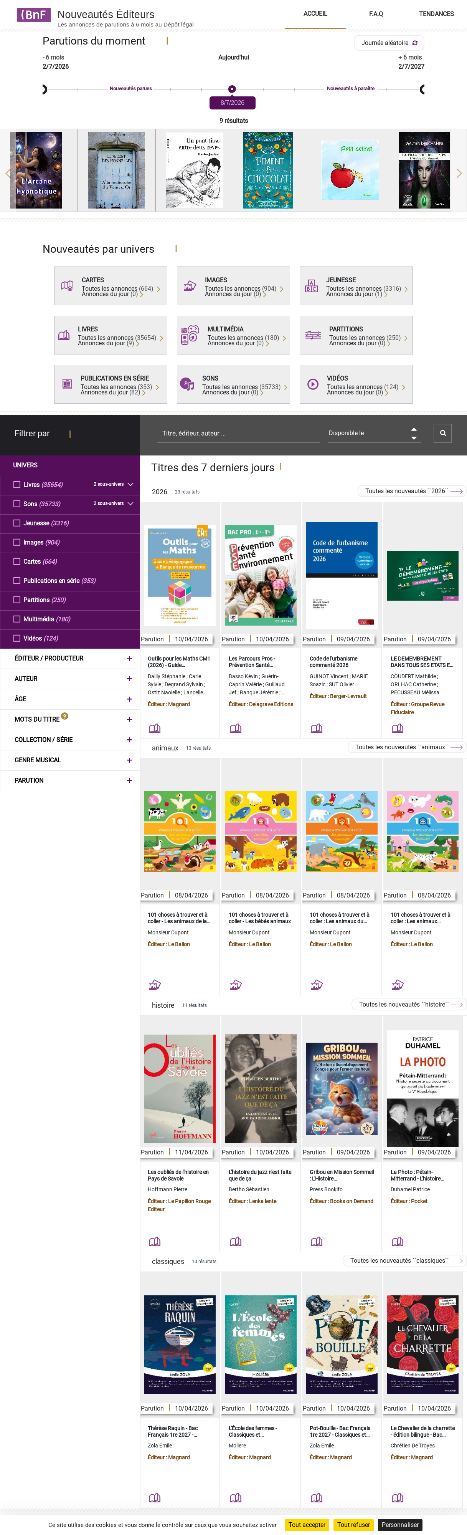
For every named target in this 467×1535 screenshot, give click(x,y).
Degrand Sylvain (184, 684)
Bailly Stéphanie (167, 676)
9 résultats (233, 120)
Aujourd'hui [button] (233, 57)
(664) (49, 561)
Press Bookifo (326, 1189)
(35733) (49, 503)
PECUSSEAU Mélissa (415, 692)
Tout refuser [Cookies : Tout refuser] (353, 1524)
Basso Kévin (244, 676)
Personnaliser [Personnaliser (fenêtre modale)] (400, 1524)
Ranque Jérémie (259, 692)
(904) (52, 542)
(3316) (60, 523)
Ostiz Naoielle (164, 692)
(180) (63, 619)
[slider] (233, 89)
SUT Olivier (341, 684)
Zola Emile (160, 1445)
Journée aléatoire (390, 42)
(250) (58, 599)
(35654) (52, 484)
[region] (233, 173)
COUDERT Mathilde (414, 676)
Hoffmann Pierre (167, 1189)
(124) (50, 638)
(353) (88, 580)
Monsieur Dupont (168, 932)
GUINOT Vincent (330, 676)
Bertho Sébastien (249, 1189)
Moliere (237, 1445)
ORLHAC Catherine (414, 684)
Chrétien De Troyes (413, 1445)
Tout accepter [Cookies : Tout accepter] (307, 1524)
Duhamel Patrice (410, 1189)
